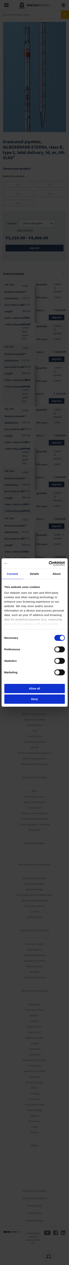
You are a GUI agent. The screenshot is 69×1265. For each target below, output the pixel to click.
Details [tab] (34, 573)
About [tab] (56, 573)
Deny (34, 699)
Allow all (34, 688)
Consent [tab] (12, 573)
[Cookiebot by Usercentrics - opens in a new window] (49, 563)
